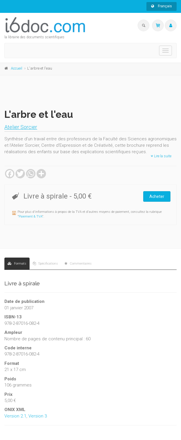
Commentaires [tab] (78, 263)
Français (161, 6)
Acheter (156, 196)
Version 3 (37, 416)
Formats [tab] (17, 263)
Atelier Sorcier (20, 127)
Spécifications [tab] (45, 263)
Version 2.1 (15, 416)
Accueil (16, 68)
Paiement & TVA (30, 216)
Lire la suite (161, 156)
